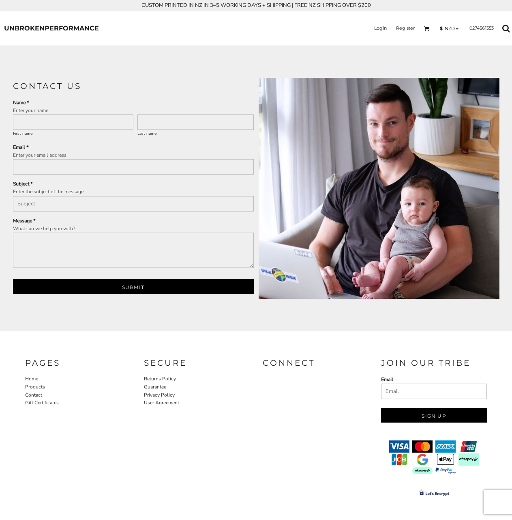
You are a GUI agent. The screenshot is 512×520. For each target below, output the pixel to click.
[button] (427, 28)
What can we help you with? (44, 228)
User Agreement (161, 402)
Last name (146, 133)
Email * (20, 147)
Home (31, 378)
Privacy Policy (159, 395)
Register (405, 28)
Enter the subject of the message (48, 191)
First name (22, 133)
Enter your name (30, 110)
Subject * (22, 184)
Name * (21, 102)
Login (380, 28)
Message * (24, 221)
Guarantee (155, 387)
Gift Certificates (42, 402)
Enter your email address (39, 155)
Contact (33, 395)
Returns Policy (160, 378)
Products (35, 387)
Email (387, 379)
